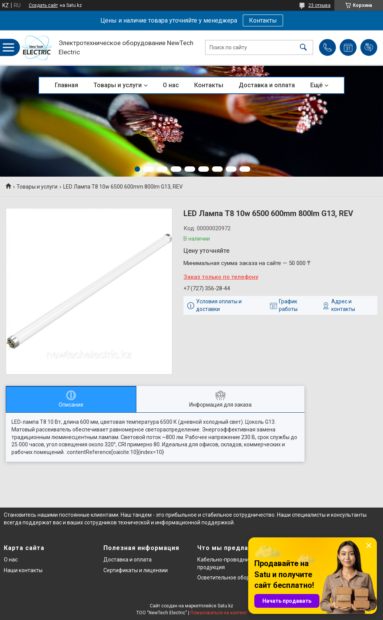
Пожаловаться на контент (218, 612)
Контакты (263, 20)
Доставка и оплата (267, 85)
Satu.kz (225, 606)
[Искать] (303, 48)
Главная (66, 85)
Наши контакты (23, 570)
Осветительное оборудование (235, 577)
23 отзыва (319, 5)
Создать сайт (43, 5)
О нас (171, 85)
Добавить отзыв (368, 47)
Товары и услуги (117, 85)
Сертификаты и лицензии (135, 570)
